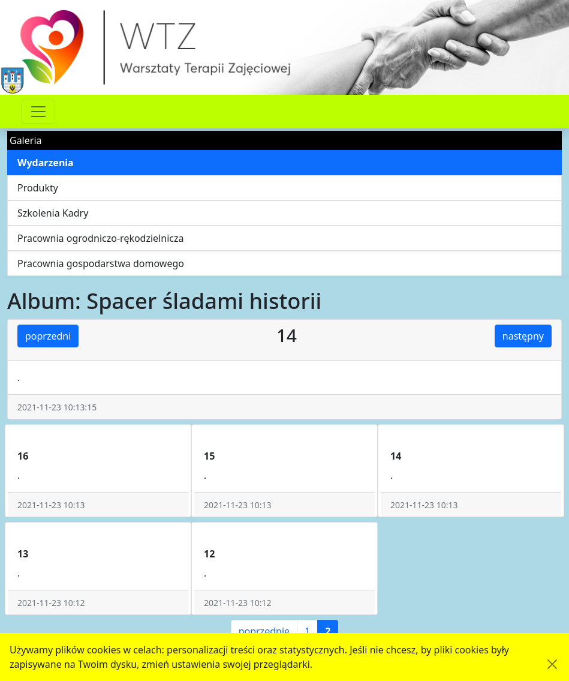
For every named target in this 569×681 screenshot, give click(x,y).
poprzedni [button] (48, 336)
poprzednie (264, 631)
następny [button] (523, 336)
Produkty (37, 187)
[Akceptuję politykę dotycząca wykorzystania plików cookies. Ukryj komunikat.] (552, 664)
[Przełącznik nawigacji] (38, 112)
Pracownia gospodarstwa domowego (100, 263)
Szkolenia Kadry (52, 213)
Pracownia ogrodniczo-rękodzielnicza (100, 238)
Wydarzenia (45, 162)
